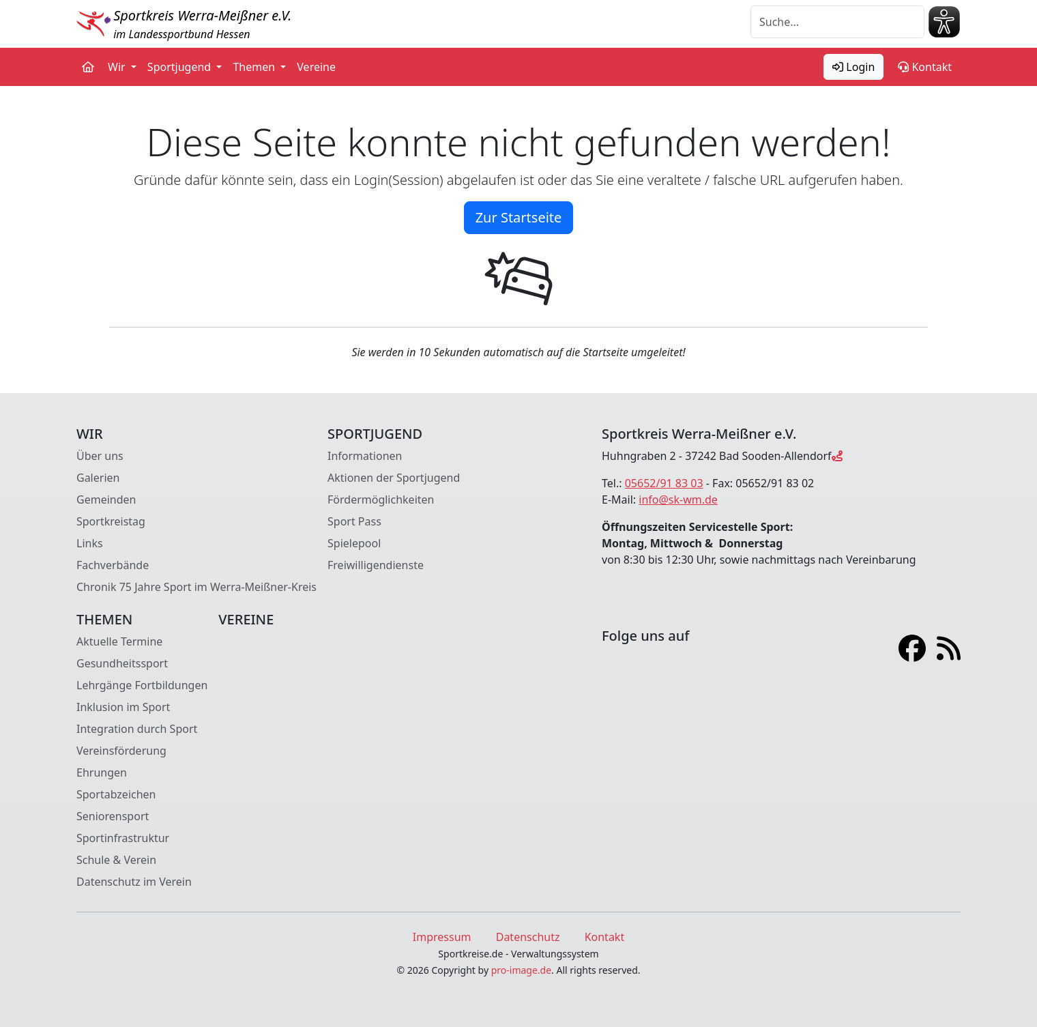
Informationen (364, 455)
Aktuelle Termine (119, 641)
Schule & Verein (116, 859)
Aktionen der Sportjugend (393, 477)
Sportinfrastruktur (122, 837)
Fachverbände (112, 565)
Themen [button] (255, 66)
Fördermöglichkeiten (380, 499)
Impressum (442, 936)
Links (89, 543)
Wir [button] (118, 66)
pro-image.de (521, 970)
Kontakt (925, 66)
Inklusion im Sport (123, 706)
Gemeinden (106, 499)
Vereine (316, 66)
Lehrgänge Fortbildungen (141, 685)
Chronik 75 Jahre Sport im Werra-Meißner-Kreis (196, 586)
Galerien (97, 477)
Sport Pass (354, 521)
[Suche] (837, 21)
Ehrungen (101, 772)
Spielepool (354, 543)
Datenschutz (528, 936)
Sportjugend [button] (180, 66)
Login (853, 66)
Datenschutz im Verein (134, 881)
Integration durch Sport (136, 728)
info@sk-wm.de (678, 499)
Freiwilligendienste (375, 565)
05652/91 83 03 (664, 483)
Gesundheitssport (122, 663)
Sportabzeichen (116, 794)
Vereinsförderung (121, 750)
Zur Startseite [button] (519, 217)
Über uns (99, 455)
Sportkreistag (110, 521)
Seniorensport (112, 816)
